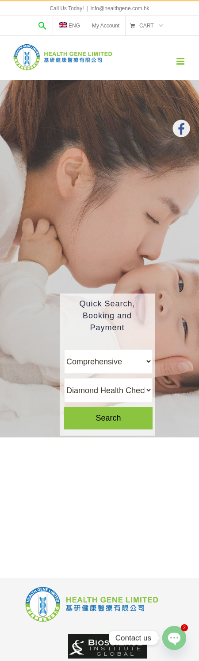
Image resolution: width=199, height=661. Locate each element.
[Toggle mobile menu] (181, 61)
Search (108, 418)
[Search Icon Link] (42, 25)
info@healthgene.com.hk (120, 8)
